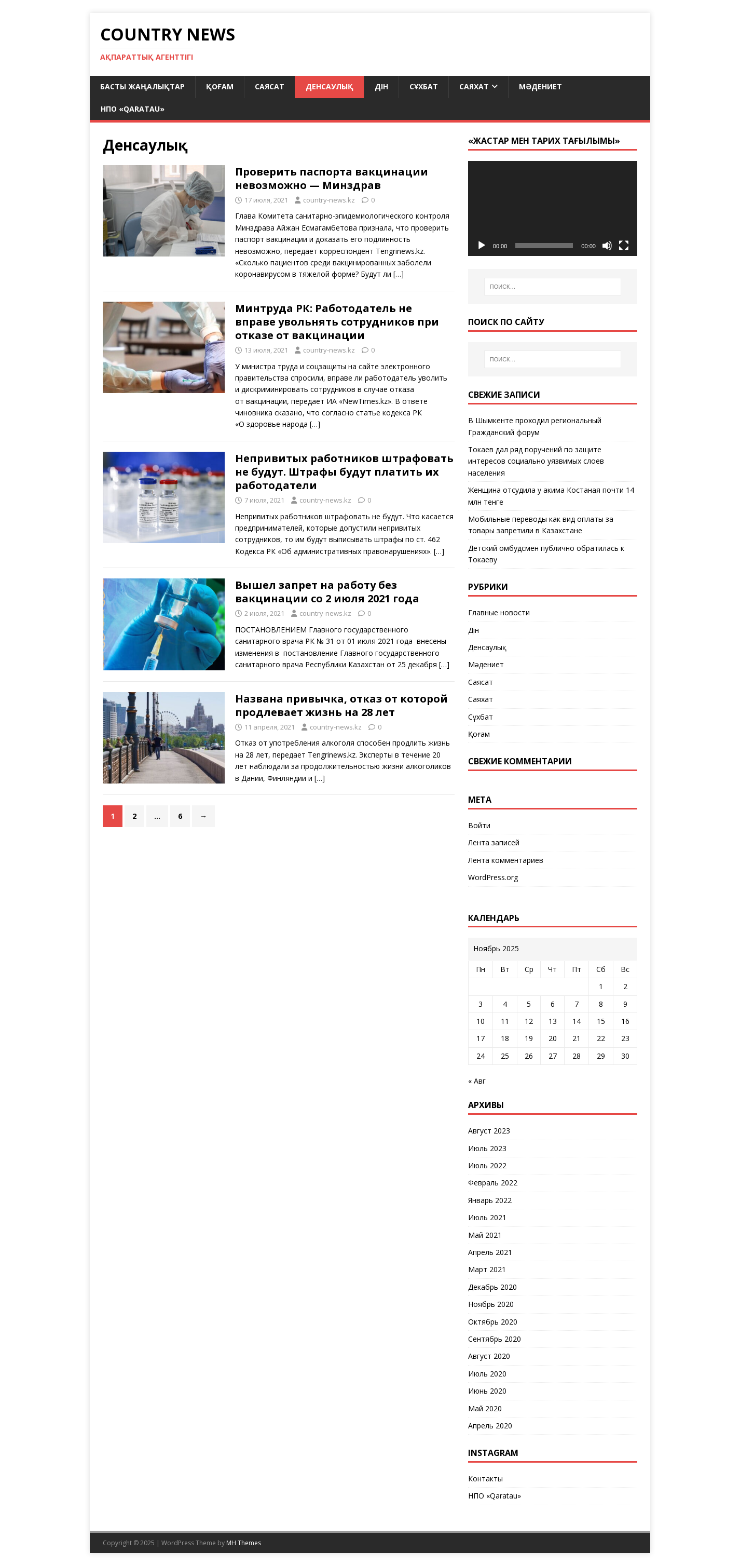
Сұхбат (423, 86)
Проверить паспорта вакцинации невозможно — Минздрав (331, 178)
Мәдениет (540, 86)
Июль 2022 (487, 1165)
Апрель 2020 (490, 1425)
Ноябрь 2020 (491, 1304)
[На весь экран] (624, 245)
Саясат (269, 86)
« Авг (477, 1081)
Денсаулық (329, 86)
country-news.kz (329, 200)
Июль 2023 (487, 1148)
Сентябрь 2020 (494, 1339)
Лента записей (493, 842)
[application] (552, 208)
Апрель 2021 (490, 1252)
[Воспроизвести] (481, 245)
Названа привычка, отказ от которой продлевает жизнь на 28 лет (341, 705)
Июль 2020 (487, 1374)
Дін (381, 86)
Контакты (485, 1478)
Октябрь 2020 (492, 1322)
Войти (479, 825)
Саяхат (474, 86)
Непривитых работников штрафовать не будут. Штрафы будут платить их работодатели (344, 471)
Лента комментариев (505, 860)
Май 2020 (485, 1408)
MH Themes (243, 1542)
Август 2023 (489, 1131)
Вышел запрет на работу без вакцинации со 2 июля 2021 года (327, 591)
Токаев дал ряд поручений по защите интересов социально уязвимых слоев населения (536, 461)
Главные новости (499, 612)
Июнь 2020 (487, 1391)
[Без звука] (607, 245)
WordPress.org (493, 877)
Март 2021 (487, 1269)
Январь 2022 (490, 1200)
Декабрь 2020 (492, 1287)
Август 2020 (489, 1356)
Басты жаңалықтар (142, 86)
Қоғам (220, 86)
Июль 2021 (487, 1217)
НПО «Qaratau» (133, 109)
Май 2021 (485, 1235)
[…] (398, 274)
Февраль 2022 (492, 1182)
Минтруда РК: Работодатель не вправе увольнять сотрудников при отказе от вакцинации (337, 321)
